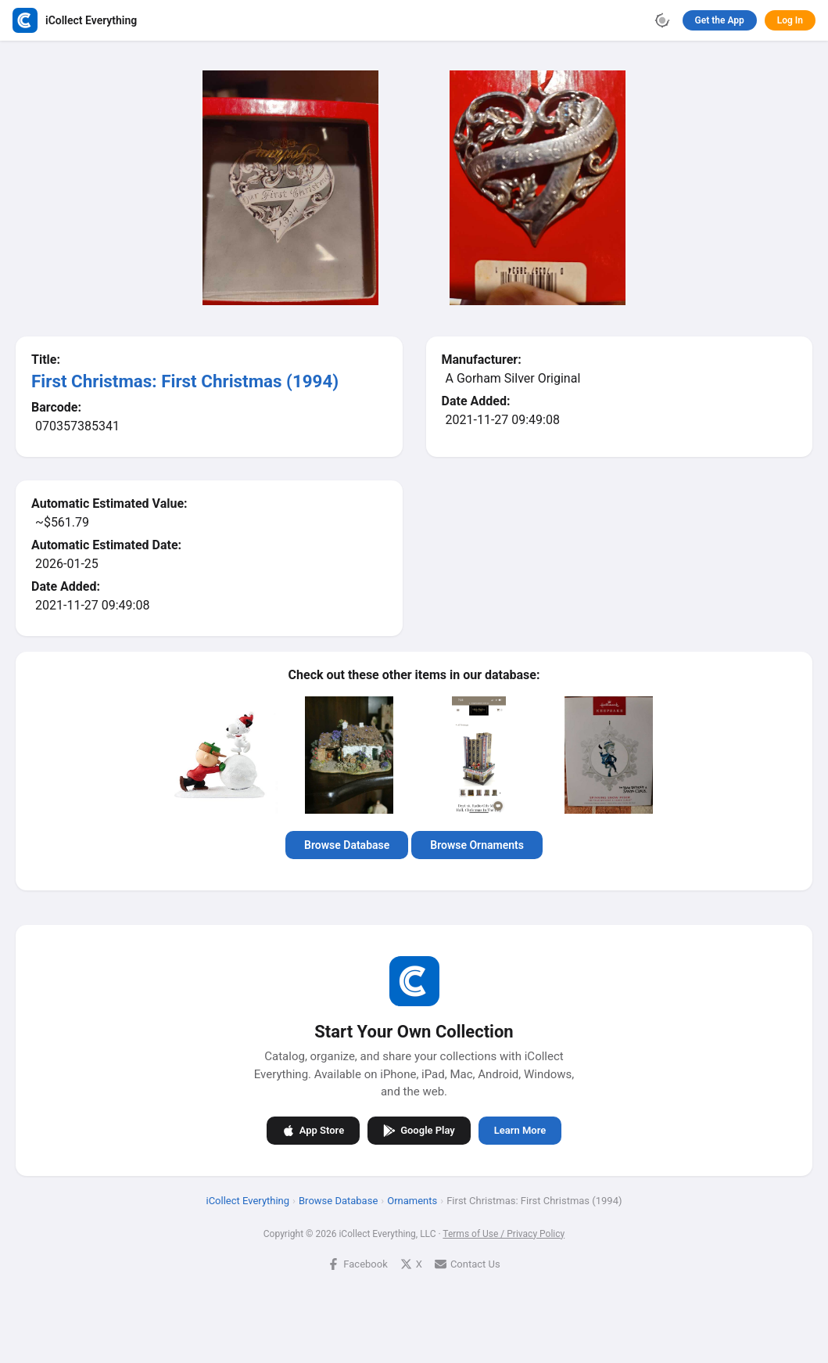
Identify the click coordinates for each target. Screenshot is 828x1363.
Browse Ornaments (477, 845)
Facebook (357, 1263)
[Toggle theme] (662, 20)
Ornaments (412, 1200)
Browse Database (346, 845)
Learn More (520, 1130)
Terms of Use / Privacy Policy (504, 1233)
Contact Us (467, 1263)
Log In (790, 20)
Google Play (419, 1130)
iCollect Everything (248, 1200)
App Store (313, 1130)
